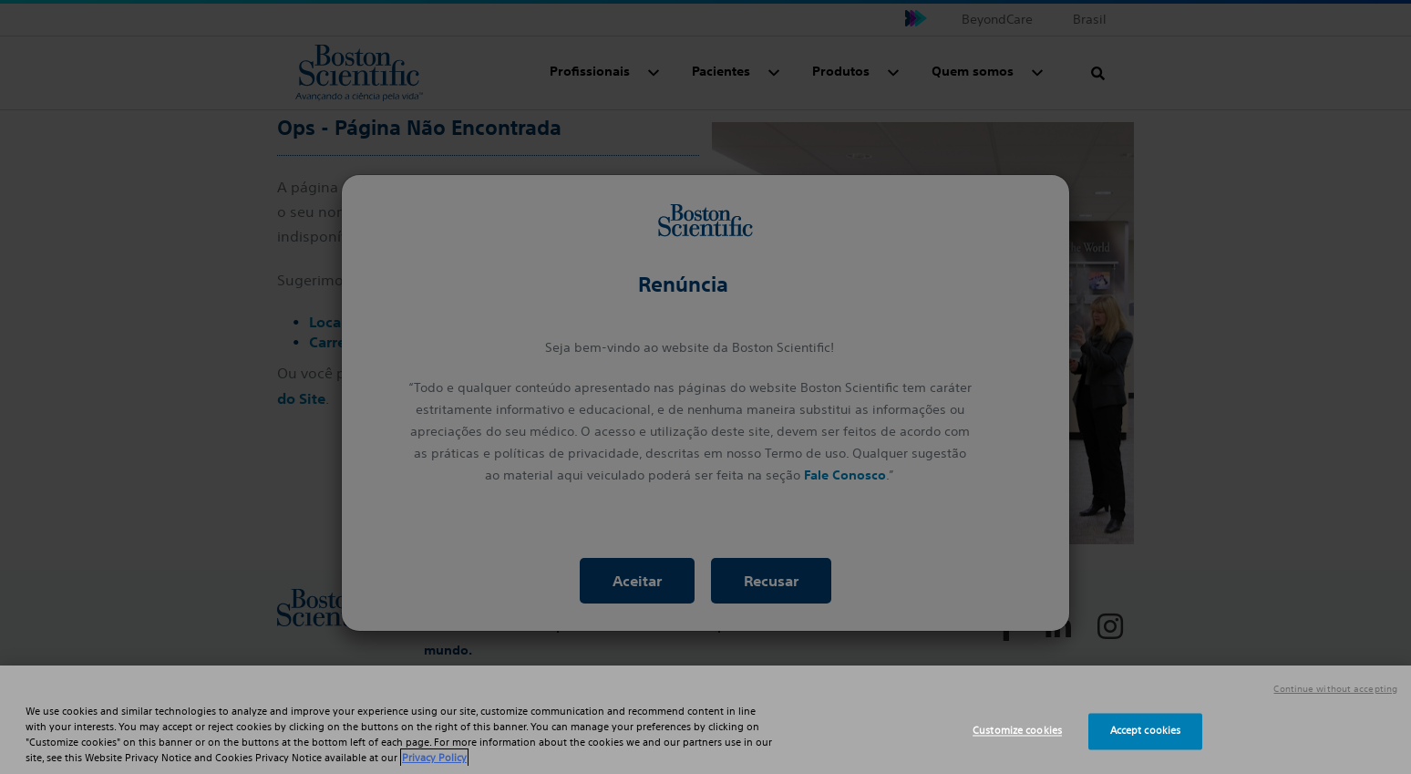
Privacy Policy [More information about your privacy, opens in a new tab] (434, 757)
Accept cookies (1145, 731)
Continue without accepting (1335, 689)
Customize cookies (1017, 731)
